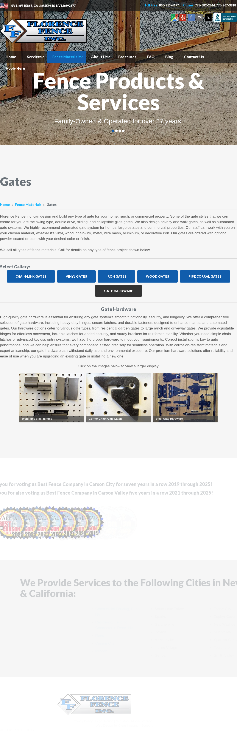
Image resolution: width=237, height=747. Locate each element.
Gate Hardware (118, 291)
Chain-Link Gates (30, 276)
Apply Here (15, 68)
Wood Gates (157, 276)
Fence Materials (66, 56)
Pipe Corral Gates (204, 276)
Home (11, 56)
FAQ (150, 56)
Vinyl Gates (76, 276)
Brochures (127, 56)
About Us (99, 56)
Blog (169, 56)
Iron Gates (116, 276)
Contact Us (194, 56)
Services (34, 56)
